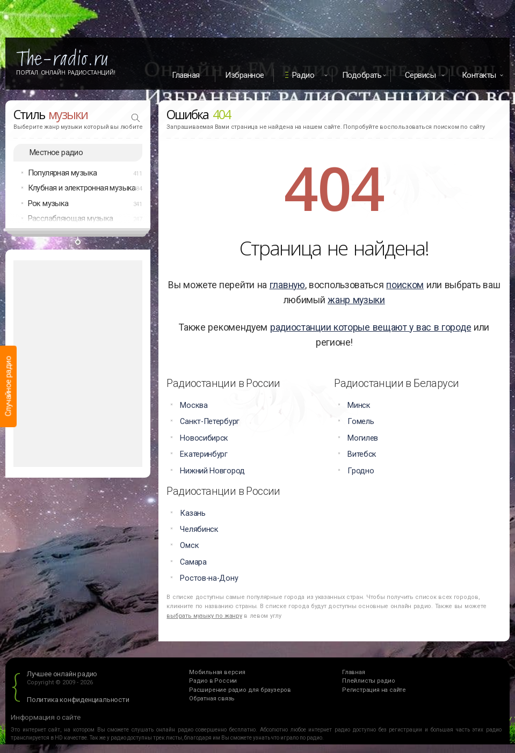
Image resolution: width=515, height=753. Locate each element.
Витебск (361, 454)
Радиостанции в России (223, 383)
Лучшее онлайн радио (62, 674)
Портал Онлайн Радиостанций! (65, 72)
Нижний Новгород (212, 471)
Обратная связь (212, 698)
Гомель (360, 421)
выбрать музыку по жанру (204, 615)
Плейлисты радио (368, 680)
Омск (189, 545)
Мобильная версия (217, 672)
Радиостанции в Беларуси (396, 383)
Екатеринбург (203, 454)
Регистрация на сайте (374, 689)
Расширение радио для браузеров (240, 689)
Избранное (244, 75)
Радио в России (213, 680)
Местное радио (56, 152)
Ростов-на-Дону (209, 578)
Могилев (362, 438)
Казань (192, 513)
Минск (359, 405)
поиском (405, 285)
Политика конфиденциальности (78, 700)
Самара (193, 562)
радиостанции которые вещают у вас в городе (370, 327)
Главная (186, 75)
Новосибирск (204, 438)
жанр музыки (356, 300)
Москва (193, 405)
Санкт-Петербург (210, 421)
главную (287, 285)
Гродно (360, 471)
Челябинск (199, 529)
